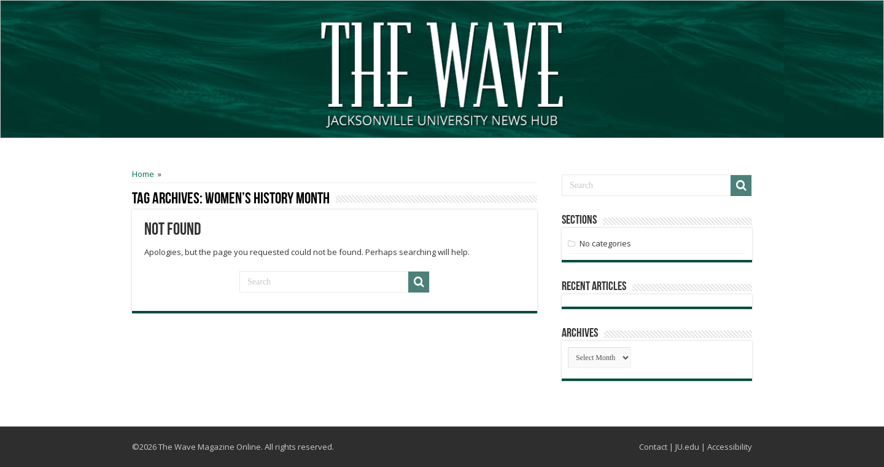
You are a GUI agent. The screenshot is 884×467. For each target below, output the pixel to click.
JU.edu (687, 446)
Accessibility (729, 446)
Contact (653, 446)
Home (143, 173)
